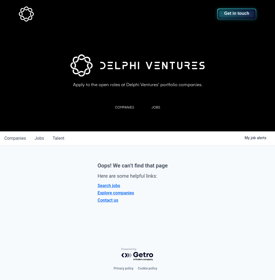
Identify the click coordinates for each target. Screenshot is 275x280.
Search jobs (108, 185)
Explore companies (115, 192)
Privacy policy (123, 268)
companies (15, 138)
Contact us (107, 200)
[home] (42, 14)
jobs (39, 138)
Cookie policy (147, 268)
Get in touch (236, 13)
